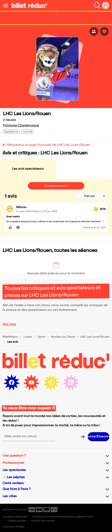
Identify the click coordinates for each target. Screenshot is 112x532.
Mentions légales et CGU (78, 516)
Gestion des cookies (43, 520)
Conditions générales (15, 516)
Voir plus (9, 324)
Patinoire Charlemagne (21, 125)
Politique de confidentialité (48, 516)
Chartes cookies (16, 520)
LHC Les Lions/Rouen (94, 336)
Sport (41, 336)
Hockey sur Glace (63, 336)
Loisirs (28, 336)
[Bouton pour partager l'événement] (93, 31)
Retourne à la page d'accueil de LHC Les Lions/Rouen (48, 145)
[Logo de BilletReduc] (29, 5)
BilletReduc (10, 336)
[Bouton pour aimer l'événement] (104, 31)
